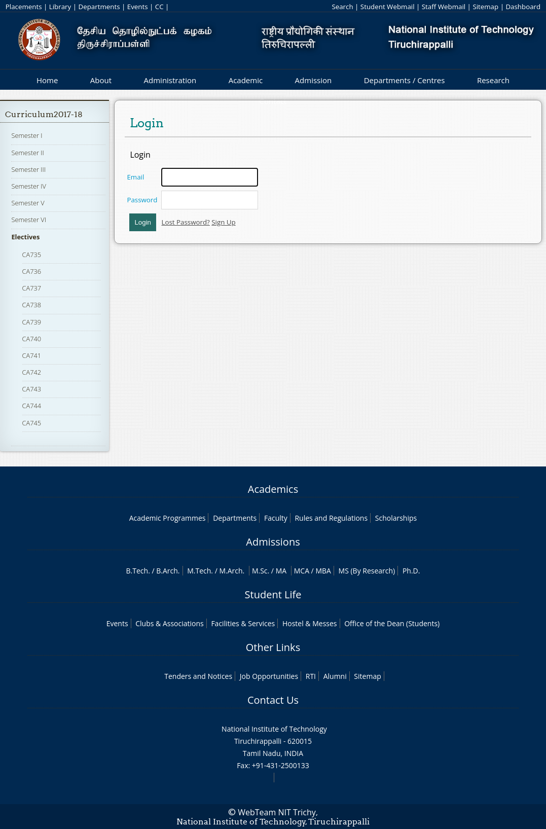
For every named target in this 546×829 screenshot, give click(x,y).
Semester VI (28, 219)
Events (137, 6)
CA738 (32, 304)
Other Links (273, 647)
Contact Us (273, 700)
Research (493, 80)
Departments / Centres (404, 80)
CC (159, 6)
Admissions (273, 542)
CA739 (32, 322)
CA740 (32, 338)
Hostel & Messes (309, 623)
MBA (323, 570)
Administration (170, 80)
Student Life (273, 594)
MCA (301, 570)
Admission (313, 80)
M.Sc (260, 570)
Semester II (27, 152)
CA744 (32, 405)
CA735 (32, 254)
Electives (25, 236)
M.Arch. (231, 570)
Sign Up (223, 222)
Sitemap (485, 6)
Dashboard (522, 6)
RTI (311, 676)
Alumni (335, 676)
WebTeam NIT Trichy (277, 812)
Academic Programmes (167, 518)
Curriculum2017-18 (44, 114)
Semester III (28, 169)
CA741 (32, 355)
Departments (99, 6)
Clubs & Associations (169, 623)
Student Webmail (387, 6)
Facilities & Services (243, 623)
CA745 (32, 422)
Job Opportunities (269, 676)
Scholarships (396, 518)
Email (135, 177)
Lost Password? (185, 222)
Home (47, 80)
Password (142, 199)
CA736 (32, 271)
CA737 (32, 288)
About (101, 80)
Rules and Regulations (331, 518)
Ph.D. (411, 570)
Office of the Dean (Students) (392, 623)
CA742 (32, 372)
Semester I (26, 135)
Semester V (27, 202)
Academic (246, 80)
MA (281, 570)
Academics (273, 489)
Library (60, 6)
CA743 (32, 388)
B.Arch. (167, 570)
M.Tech (199, 570)
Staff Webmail (443, 6)
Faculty (275, 518)
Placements (24, 6)
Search (342, 6)
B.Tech (137, 570)
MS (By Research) (367, 570)
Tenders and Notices (198, 676)
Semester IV (28, 186)
